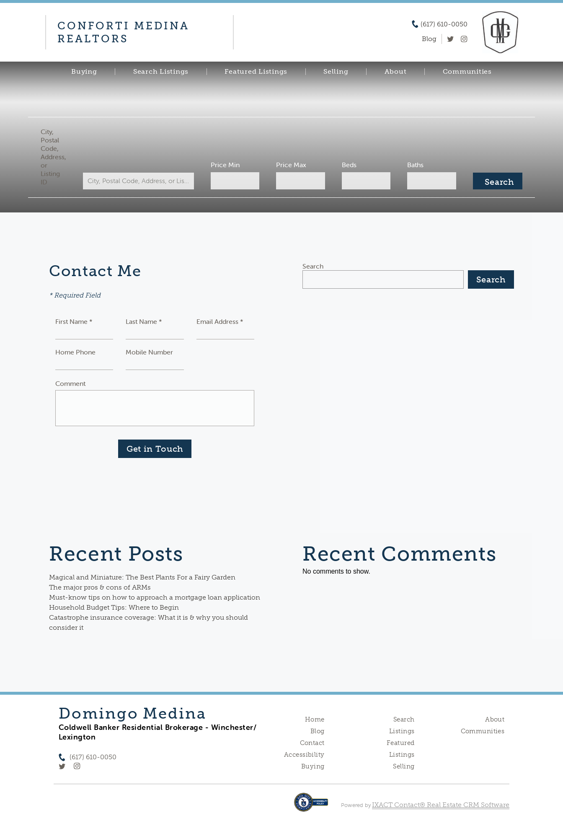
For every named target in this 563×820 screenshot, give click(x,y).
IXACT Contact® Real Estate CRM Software (440, 805)
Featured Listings (256, 71)
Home (315, 719)
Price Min (225, 164)
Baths (415, 164)
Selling (335, 71)
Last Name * (144, 321)
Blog (317, 731)
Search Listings (161, 71)
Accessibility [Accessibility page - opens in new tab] (304, 754)
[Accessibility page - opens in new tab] (311, 806)
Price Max (291, 164)
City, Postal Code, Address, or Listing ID (53, 156)
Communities (467, 71)
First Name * (74, 321)
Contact (312, 743)
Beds (349, 164)
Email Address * (219, 321)
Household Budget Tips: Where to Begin (114, 607)
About (396, 71)
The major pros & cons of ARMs (100, 587)
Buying (84, 71)
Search (312, 266)
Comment (70, 383)
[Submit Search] (497, 181)
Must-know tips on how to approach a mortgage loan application (154, 597)
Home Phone (75, 352)
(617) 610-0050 (444, 24)
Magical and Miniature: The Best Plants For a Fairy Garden (142, 577)
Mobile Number (149, 352)
